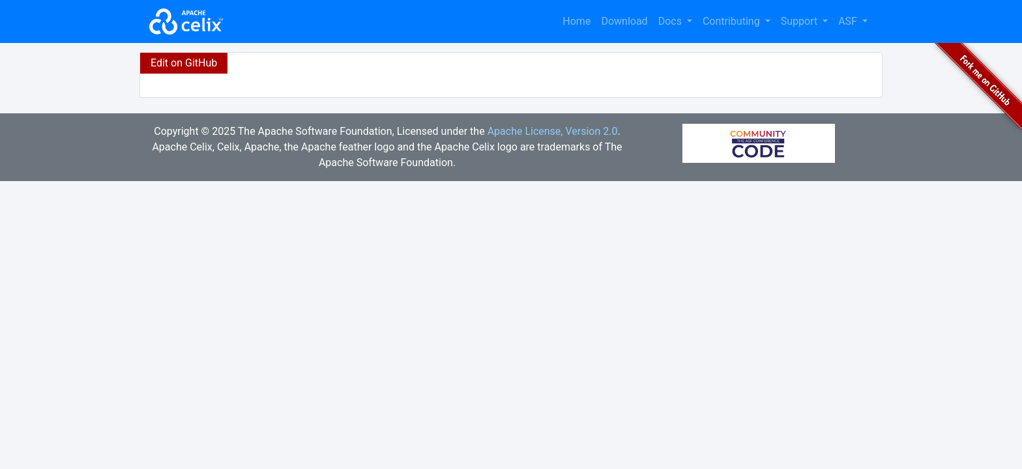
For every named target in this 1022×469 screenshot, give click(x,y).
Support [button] (800, 21)
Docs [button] (671, 21)
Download (624, 21)
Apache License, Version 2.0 (553, 131)
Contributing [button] (733, 21)
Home (576, 21)
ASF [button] (849, 21)
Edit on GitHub (184, 63)
